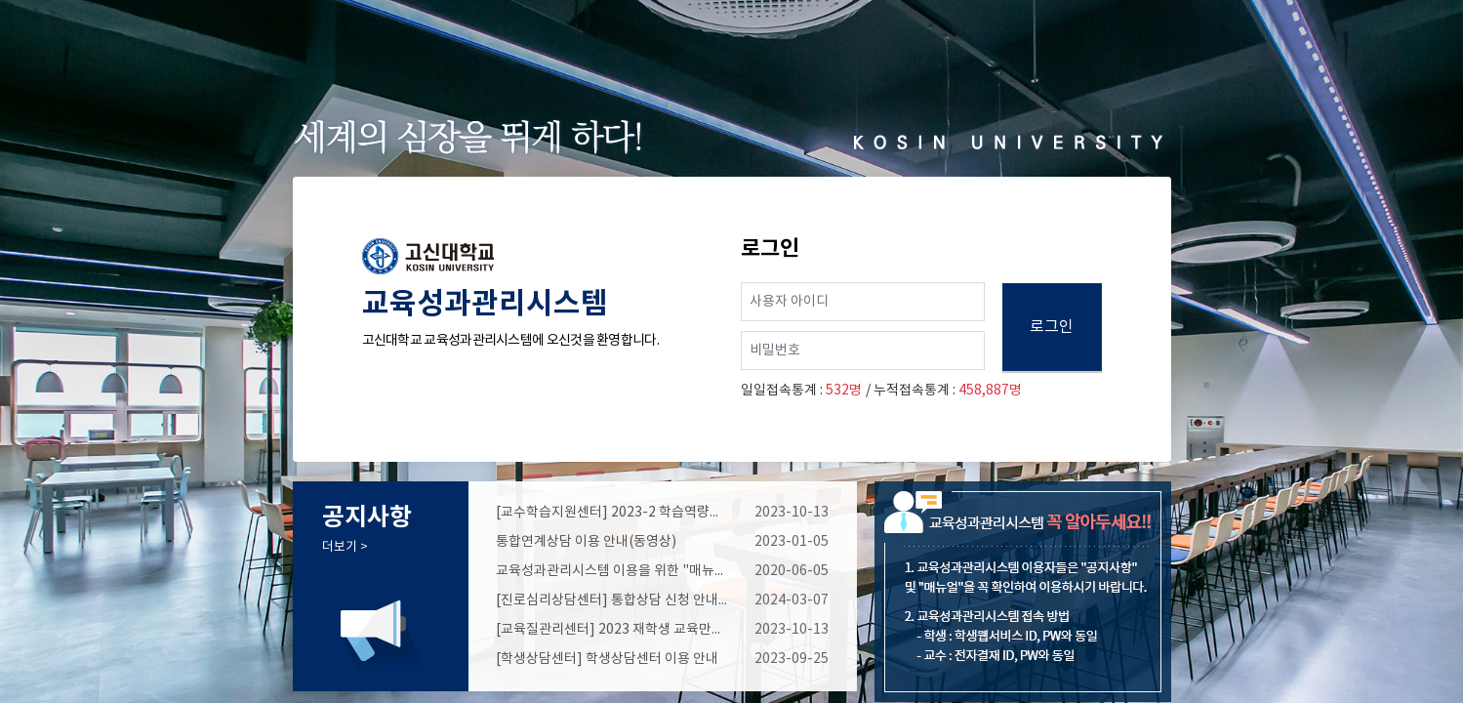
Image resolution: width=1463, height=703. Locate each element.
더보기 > (345, 547)
